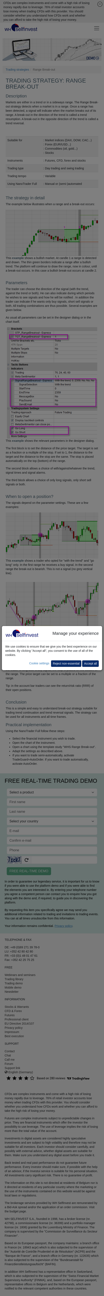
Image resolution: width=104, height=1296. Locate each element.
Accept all (90, 663)
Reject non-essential (66, 663)
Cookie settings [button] (39, 663)
